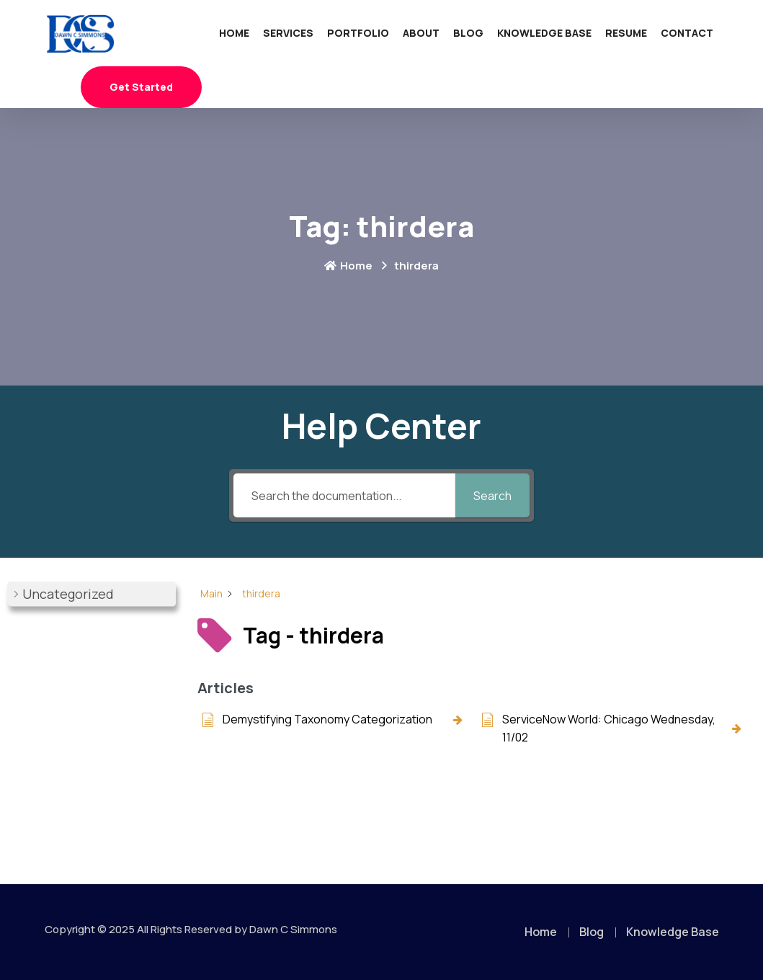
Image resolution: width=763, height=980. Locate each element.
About (421, 33)
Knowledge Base (544, 33)
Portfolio (358, 33)
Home (234, 33)
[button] (91, 594)
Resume (626, 33)
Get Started (141, 87)
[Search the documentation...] (344, 495)
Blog (468, 33)
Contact (687, 33)
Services (288, 33)
